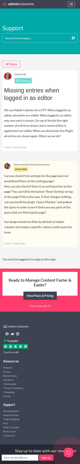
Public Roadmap (11, 419)
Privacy (7, 396)
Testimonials (9, 384)
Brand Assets (10, 375)
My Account (9, 431)
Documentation (11, 411)
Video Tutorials (11, 427)
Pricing (6, 371)
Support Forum (10, 415)
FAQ (5, 423)
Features (7, 367)
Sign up (46, 457)
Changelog (8, 392)
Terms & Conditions (13, 388)
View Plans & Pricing (40, 295)
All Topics (11, 63)
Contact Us (9, 435)
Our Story (8, 379)
